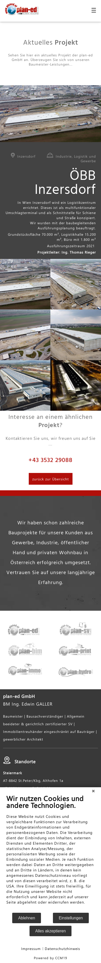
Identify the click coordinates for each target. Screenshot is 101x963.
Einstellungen (71, 918)
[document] (50, 853)
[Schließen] (93, 791)
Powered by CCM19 (50, 958)
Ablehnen (26, 918)
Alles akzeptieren (50, 931)
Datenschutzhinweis (62, 948)
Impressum (31, 948)
